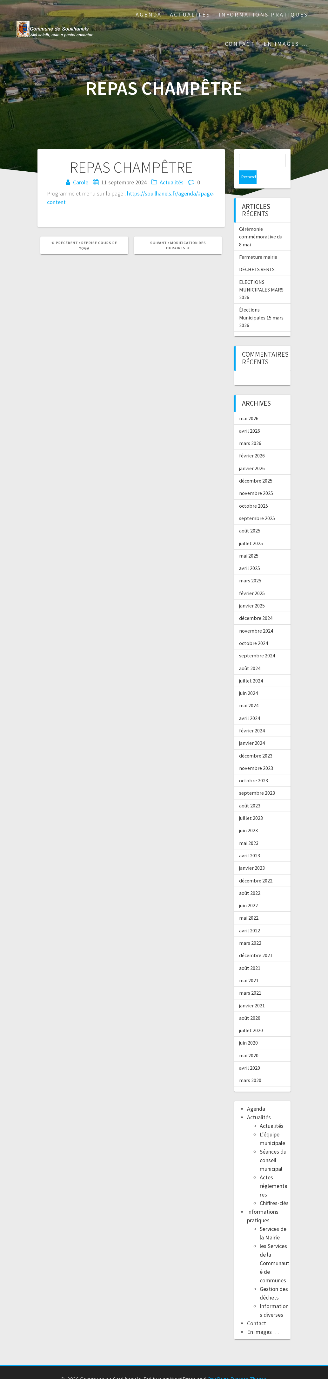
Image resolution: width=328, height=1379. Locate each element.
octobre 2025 (253, 492)
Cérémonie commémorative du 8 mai (260, 223)
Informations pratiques (263, 14)
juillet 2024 (251, 667)
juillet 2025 (251, 530)
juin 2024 (248, 679)
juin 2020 (248, 1029)
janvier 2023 (252, 854)
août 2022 (249, 879)
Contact (240, 43)
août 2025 (249, 517)
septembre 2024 (257, 642)
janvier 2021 (252, 992)
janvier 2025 (252, 592)
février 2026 (252, 442)
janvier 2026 (252, 455)
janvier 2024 (252, 729)
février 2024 (252, 717)
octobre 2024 (253, 630)
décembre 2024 (255, 604)
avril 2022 (249, 917)
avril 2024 (249, 705)
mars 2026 (250, 430)
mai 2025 (248, 542)
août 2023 (249, 792)
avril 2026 (249, 417)
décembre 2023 (255, 742)
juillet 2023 (251, 804)
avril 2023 (249, 842)
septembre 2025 (257, 505)
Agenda (149, 14)
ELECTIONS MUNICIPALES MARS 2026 (261, 276)
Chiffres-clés (274, 1189)
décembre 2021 (255, 942)
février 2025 (252, 580)
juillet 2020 (251, 1017)
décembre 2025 (255, 467)
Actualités (190, 14)
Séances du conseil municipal (273, 1147)
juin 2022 (248, 892)
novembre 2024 (256, 617)
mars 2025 (250, 567)
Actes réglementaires (274, 1172)
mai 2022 (248, 904)
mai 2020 (248, 1042)
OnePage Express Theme (236, 1365)
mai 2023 (248, 830)
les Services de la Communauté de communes (274, 1250)
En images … (286, 43)
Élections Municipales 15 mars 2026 (261, 304)
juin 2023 (248, 817)
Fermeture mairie (258, 243)
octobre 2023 (253, 767)
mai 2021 (248, 967)
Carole (80, 182)
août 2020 (249, 1004)
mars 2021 (250, 979)
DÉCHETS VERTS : (258, 256)
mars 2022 (250, 929)
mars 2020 (250, 1067)
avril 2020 (249, 1054)
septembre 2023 (257, 779)
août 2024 (249, 655)
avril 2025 (249, 555)
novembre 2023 (256, 754)
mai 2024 (248, 692)
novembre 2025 (256, 480)
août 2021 (249, 954)
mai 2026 (248, 405)
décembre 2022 (255, 867)
